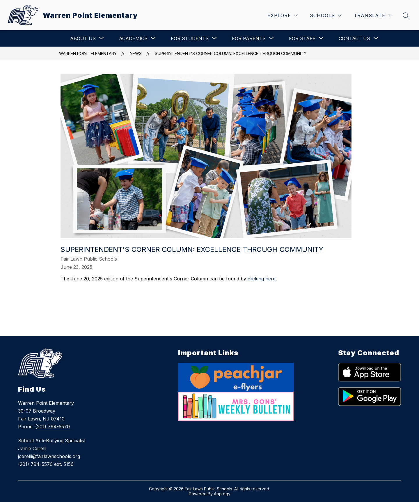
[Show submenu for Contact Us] (354, 38)
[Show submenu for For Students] (190, 38)
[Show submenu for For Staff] (302, 38)
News (136, 53)
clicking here (262, 279)
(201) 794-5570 (52, 426)
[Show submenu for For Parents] (249, 38)
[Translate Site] (372, 15)
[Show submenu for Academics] (133, 38)
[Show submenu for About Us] (83, 38)
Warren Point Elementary (88, 53)
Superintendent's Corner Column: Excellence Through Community (230, 53)
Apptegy (222, 493)
